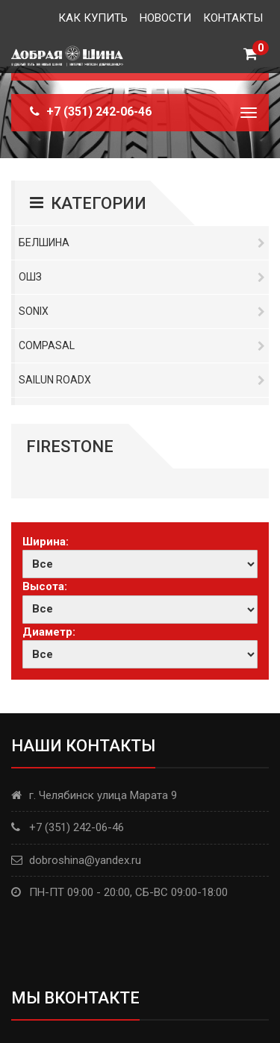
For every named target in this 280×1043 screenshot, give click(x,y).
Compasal (142, 345)
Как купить (93, 18)
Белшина (142, 242)
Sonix (142, 311)
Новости (165, 18)
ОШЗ (142, 277)
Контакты (233, 18)
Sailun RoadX (142, 380)
